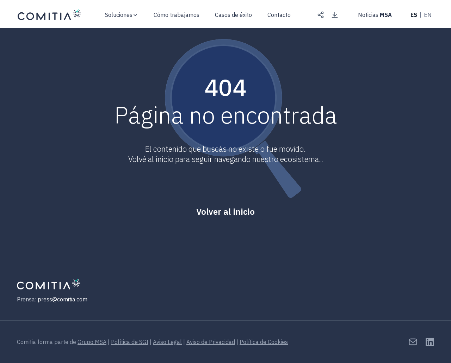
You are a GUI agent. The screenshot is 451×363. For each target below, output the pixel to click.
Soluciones (118, 14)
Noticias (375, 14)
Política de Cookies (264, 341)
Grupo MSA (92, 341)
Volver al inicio (225, 211)
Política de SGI (129, 341)
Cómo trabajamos (176, 14)
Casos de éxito (233, 14)
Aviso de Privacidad (210, 341)
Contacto (279, 15)
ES (413, 15)
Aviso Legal (167, 341)
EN (428, 15)
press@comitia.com (62, 299)
